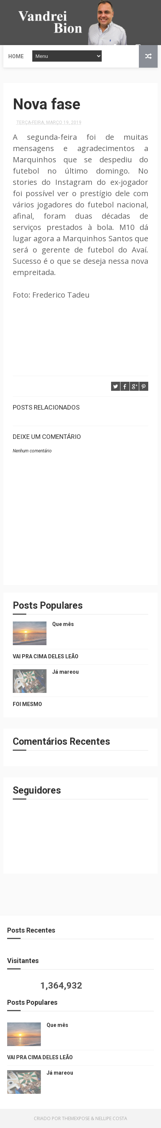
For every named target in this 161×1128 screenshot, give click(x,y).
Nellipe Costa (111, 1118)
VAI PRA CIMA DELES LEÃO (45, 656)
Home (16, 56)
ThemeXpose (76, 1118)
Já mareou (65, 672)
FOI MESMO (27, 704)
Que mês (63, 624)
